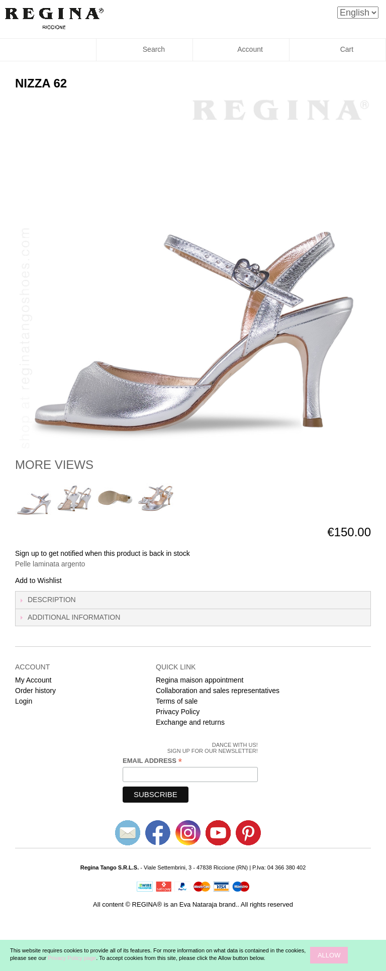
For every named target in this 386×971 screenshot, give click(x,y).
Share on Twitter (103, 581)
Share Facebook (82, 581)
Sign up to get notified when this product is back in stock (102, 553)
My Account (33, 680)
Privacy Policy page (72, 958)
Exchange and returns (190, 722)
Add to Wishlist (38, 580)
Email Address (152, 760)
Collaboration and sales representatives (217, 691)
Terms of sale (177, 701)
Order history (35, 691)
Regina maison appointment (199, 680)
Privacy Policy (178, 712)
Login (23, 701)
